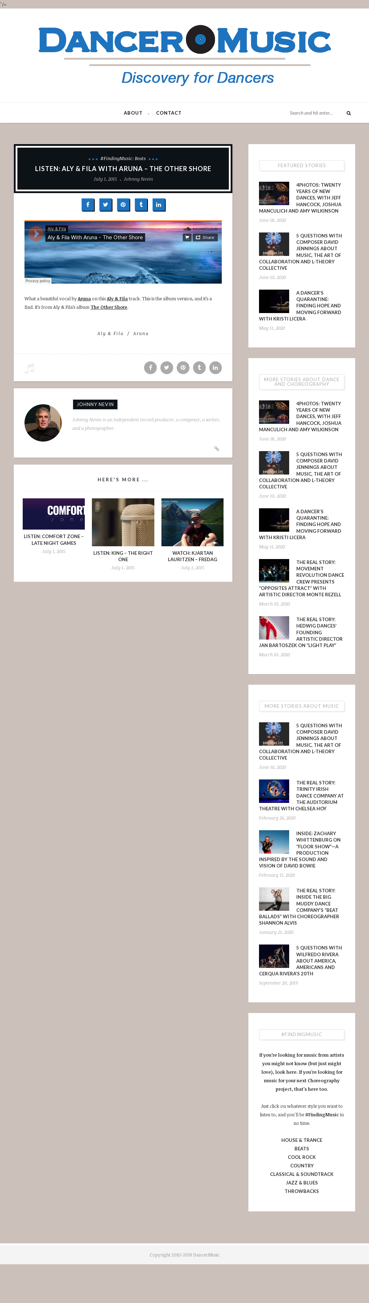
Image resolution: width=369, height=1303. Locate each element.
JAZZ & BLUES (302, 1183)
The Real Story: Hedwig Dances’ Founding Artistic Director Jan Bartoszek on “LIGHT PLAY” (301, 632)
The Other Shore (108, 307)
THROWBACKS (302, 1191)
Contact (169, 113)
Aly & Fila (117, 298)
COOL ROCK (302, 1157)
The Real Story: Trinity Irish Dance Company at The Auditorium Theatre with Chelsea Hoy (301, 795)
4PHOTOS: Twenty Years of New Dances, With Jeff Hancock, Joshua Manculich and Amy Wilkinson (300, 198)
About (133, 113)
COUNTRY (302, 1165)
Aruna (84, 298)
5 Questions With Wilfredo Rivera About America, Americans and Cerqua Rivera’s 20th (300, 960)
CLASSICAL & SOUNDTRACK (302, 1174)
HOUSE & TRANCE (301, 1140)
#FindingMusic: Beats (123, 158)
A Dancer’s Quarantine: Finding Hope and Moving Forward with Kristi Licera (300, 306)
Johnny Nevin (138, 179)
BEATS (301, 1148)
